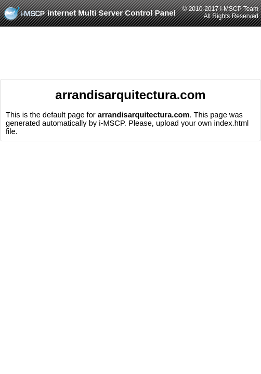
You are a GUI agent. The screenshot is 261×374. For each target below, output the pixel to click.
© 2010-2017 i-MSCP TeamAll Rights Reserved (220, 12)
